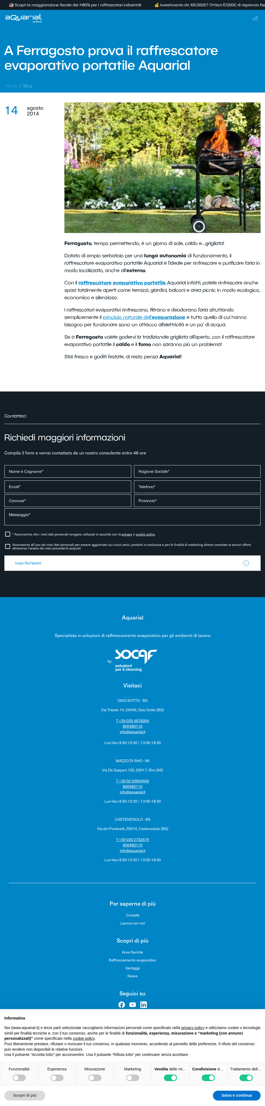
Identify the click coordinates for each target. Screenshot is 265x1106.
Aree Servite (132, 952)
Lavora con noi (132, 923)
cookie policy (145, 534)
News (132, 975)
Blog (27, 85)
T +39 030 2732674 (132, 839)
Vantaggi (132, 967)
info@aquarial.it (132, 731)
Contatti (132, 915)
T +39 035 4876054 (132, 720)
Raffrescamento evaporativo (132, 960)
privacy (127, 534)
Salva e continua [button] (237, 1095)
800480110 (133, 726)
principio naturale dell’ (144, 317)
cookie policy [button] (84, 1038)
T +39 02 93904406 (132, 781)
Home (11, 85)
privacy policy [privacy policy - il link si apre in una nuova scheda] (192, 1028)
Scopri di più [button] (24, 1095)
